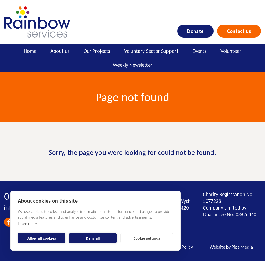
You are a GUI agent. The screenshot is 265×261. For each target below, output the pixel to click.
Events (200, 51)
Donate (195, 31)
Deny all (93, 238)
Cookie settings (146, 238)
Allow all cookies (41, 238)
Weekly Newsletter (132, 65)
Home (30, 51)
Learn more (27, 223)
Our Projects (97, 51)
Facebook (8, 222)
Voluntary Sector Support (151, 51)
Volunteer (230, 51)
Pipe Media (242, 247)
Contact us (239, 31)
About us (60, 51)
